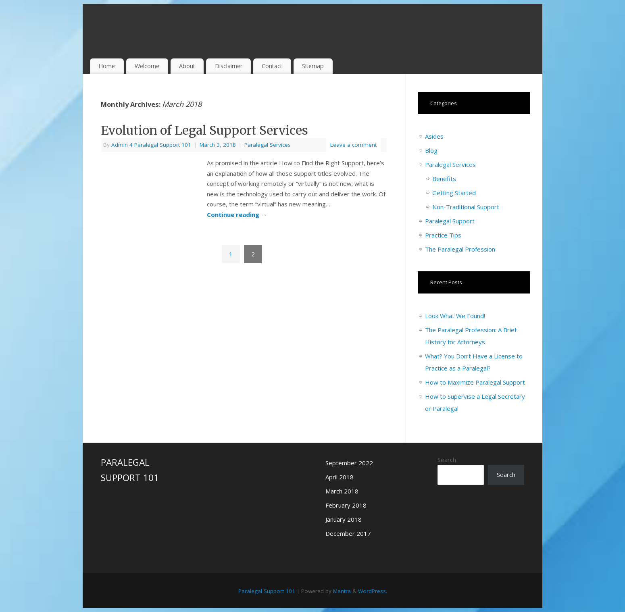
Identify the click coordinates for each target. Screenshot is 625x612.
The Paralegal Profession (460, 249)
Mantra (342, 591)
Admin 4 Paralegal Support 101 (151, 144)
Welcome (147, 66)
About (187, 66)
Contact (272, 66)
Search (447, 460)
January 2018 (343, 519)
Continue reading (237, 214)
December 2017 (348, 533)
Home (106, 66)
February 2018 (346, 505)
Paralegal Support (450, 221)
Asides (434, 136)
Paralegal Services (267, 144)
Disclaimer (228, 66)
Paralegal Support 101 (266, 591)
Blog (431, 150)
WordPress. (372, 591)
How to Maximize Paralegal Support (475, 382)
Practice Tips (443, 235)
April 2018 (339, 477)
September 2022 (349, 463)
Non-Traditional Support (465, 207)
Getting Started (454, 193)
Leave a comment (353, 144)
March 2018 (341, 491)
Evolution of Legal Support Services (204, 130)
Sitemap (313, 66)
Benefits (444, 179)
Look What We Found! (455, 316)
